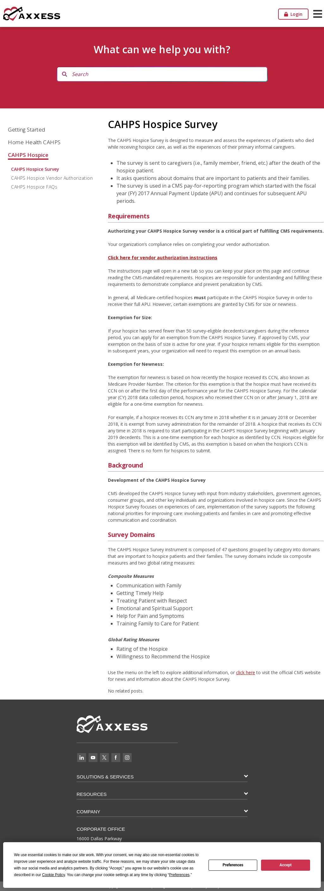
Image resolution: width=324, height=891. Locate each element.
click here (245, 672)
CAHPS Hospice (28, 154)
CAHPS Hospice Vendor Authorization (52, 178)
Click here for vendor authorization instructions (162, 258)
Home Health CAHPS (34, 142)
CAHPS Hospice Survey (35, 169)
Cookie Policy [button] (53, 875)
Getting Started (26, 129)
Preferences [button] (179, 875)
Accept (286, 865)
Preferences (232, 865)
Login (293, 14)
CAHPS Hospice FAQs (34, 187)
